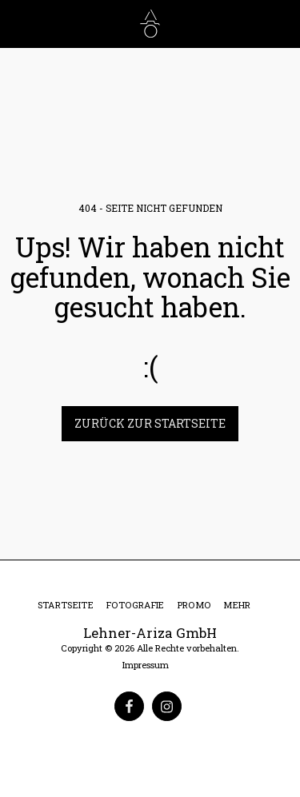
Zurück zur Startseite (150, 423)
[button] (17, 23)
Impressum (145, 665)
